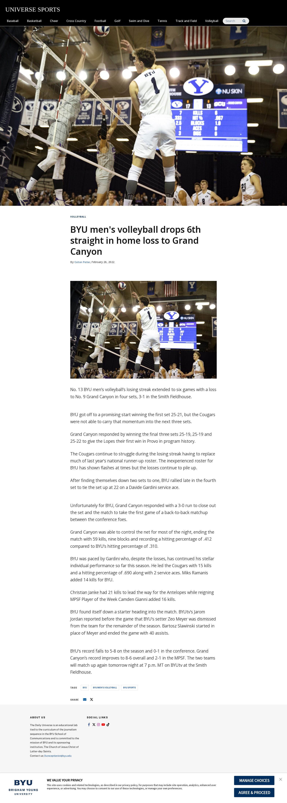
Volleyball (211, 21)
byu (85, 687)
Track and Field (186, 21)
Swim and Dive (139, 21)
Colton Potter (83, 262)
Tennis (162, 21)
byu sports (129, 687)
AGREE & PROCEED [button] (254, 792)
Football (100, 21)
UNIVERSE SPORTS (32, 9)
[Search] (236, 21)
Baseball (12, 21)
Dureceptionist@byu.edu (59, 755)
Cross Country (76, 21)
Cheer (54, 21)
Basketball (34, 21)
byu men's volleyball (105, 687)
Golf (117, 21)
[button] (281, 779)
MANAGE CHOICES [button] (254, 780)
